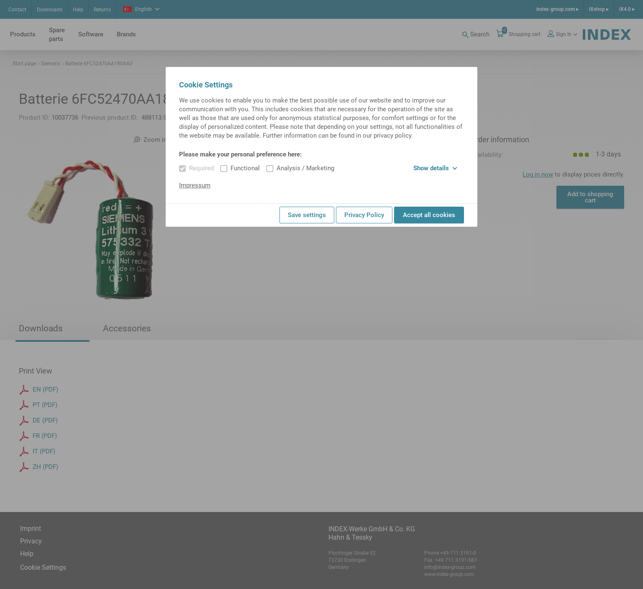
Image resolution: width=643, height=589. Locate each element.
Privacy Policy (364, 215)
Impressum (194, 185)
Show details (435, 168)
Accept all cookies (429, 215)
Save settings (307, 215)
